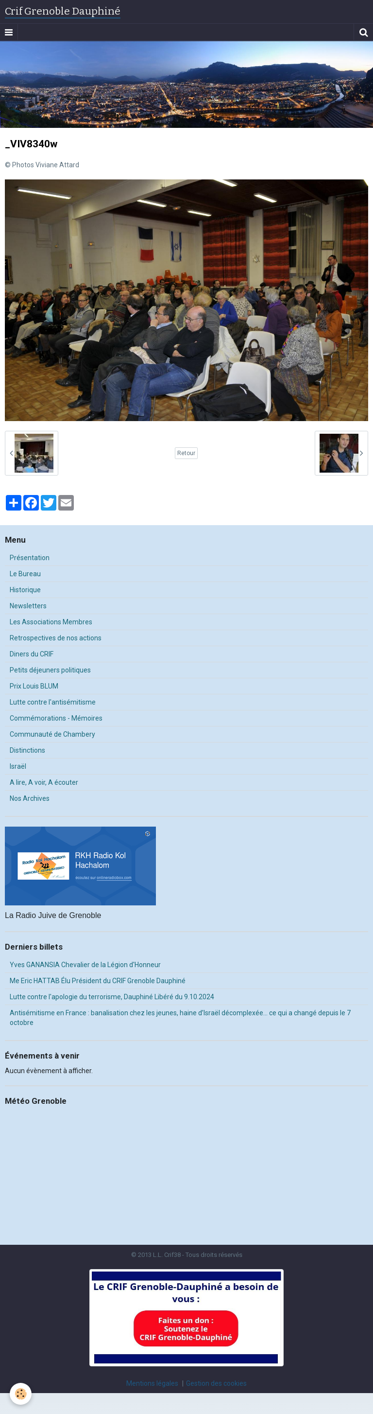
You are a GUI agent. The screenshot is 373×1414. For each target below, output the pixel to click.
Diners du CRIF (31, 654)
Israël (18, 766)
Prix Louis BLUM (34, 686)
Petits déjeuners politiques (50, 670)
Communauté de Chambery (52, 734)
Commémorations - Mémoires (56, 718)
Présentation (30, 558)
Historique (25, 590)
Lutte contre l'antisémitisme (53, 702)
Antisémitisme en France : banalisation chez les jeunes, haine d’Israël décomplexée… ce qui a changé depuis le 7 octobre (180, 1017)
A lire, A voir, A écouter (44, 782)
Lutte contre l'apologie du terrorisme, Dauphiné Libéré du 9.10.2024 (112, 997)
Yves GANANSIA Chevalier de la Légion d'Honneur (85, 965)
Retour (186, 453)
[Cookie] (21, 1394)
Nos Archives (30, 798)
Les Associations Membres (51, 622)
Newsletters (28, 606)
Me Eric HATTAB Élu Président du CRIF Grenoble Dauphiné (98, 981)
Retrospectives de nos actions (56, 638)
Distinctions (27, 750)
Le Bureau (25, 574)
